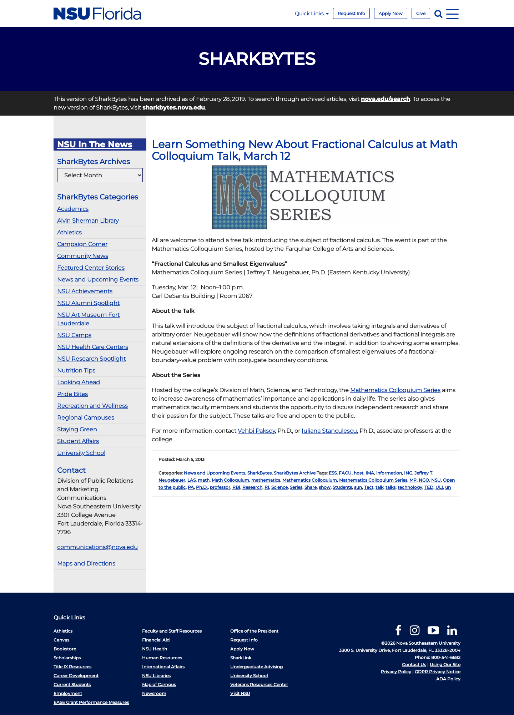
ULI (439, 487)
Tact (368, 487)
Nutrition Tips (76, 370)
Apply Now (391, 13)
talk (379, 487)
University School (81, 453)
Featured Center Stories (91, 267)
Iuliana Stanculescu (329, 430)
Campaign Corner (82, 244)
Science (279, 487)
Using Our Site (445, 664)
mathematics (265, 480)
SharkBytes (259, 473)
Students (342, 487)
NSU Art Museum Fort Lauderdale (88, 319)
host (358, 473)
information (389, 473)
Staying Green (77, 429)
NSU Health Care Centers (92, 347)
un (448, 487)
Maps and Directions (86, 563)
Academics (73, 209)
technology (410, 487)
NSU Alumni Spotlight (88, 303)
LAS (191, 480)
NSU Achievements (84, 291)
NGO (424, 480)
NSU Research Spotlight (91, 358)
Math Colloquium (230, 480)
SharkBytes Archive (295, 473)
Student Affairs (78, 441)
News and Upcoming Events (97, 279)
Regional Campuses (85, 417)
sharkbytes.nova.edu (173, 107)
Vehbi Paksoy (256, 430)
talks (390, 487)
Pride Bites (72, 394)
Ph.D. (202, 487)
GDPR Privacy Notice (437, 671)
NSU (436, 480)
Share (310, 487)
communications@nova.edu (97, 547)
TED (428, 487)
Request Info (351, 13)
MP (413, 480)
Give (420, 13)
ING (408, 473)
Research (252, 487)
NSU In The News (94, 144)
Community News (82, 256)
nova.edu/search (385, 99)
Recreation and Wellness (92, 405)
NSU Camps (74, 335)
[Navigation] (452, 13)
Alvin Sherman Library (88, 220)
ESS (333, 473)
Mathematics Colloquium (309, 480)
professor (220, 487)
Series (296, 487)
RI (266, 487)
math (204, 480)
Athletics (69, 232)
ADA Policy (448, 678)
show (325, 487)
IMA (370, 473)
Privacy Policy (396, 671)
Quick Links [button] (312, 13)
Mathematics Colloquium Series (395, 390)
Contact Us (414, 664)
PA (191, 487)
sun (358, 487)
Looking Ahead (78, 382)
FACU (345, 473)
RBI (236, 487)
